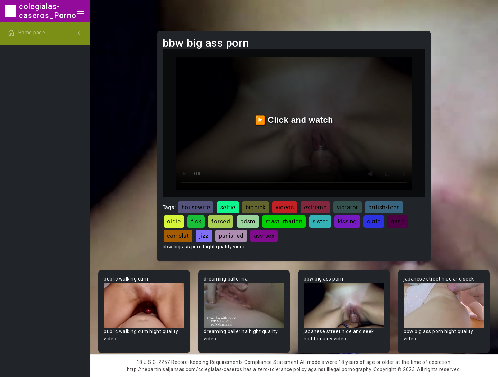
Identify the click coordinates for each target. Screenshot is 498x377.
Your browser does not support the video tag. (144, 305)
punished (231, 235)
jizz (204, 235)
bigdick (256, 207)
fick (196, 221)
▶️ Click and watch (294, 120)
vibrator (347, 207)
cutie (374, 221)
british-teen (384, 207)
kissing (347, 221)
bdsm (248, 221)
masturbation (284, 221)
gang (398, 221)
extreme (315, 207)
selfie (228, 207)
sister (320, 221)
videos (285, 207)
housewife (196, 207)
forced (220, 221)
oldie (174, 221)
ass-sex (264, 235)
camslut (178, 235)
